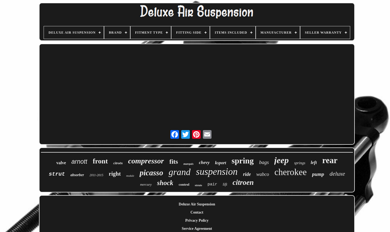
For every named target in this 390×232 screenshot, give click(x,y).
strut (57, 174)
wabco (262, 174)
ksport (220, 162)
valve (61, 162)
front (100, 161)
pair (212, 184)
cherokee (290, 172)
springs (299, 163)
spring (243, 160)
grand (179, 172)
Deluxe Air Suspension (197, 204)
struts (198, 185)
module (130, 175)
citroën (118, 163)
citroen (243, 182)
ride (247, 174)
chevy (204, 162)
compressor (146, 161)
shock (165, 182)
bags (264, 162)
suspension (217, 171)
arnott (79, 161)
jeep (281, 160)
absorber (77, 175)
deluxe (337, 173)
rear (329, 160)
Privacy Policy (197, 220)
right (115, 173)
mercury (146, 184)
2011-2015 (96, 175)
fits (173, 161)
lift (225, 184)
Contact (196, 212)
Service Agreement (197, 229)
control (184, 184)
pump (318, 174)
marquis (188, 163)
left (314, 162)
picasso (151, 172)
